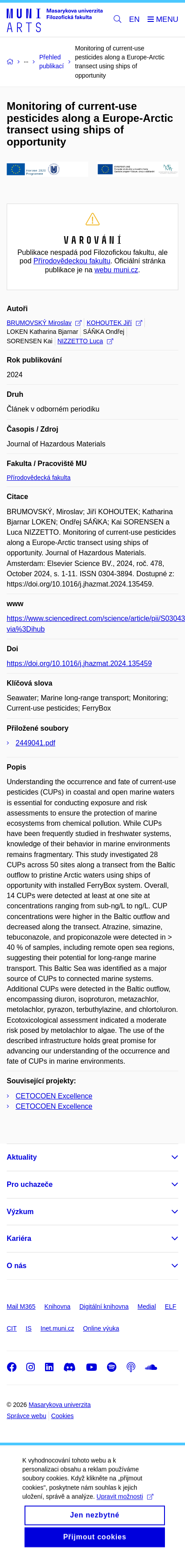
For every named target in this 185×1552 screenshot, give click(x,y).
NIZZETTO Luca (85, 341)
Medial (147, 1306)
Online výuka (101, 1328)
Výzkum (20, 1211)
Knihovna (57, 1306)
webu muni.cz (116, 270)
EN (134, 19)
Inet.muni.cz (57, 1328)
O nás (16, 1265)
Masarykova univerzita (59, 1404)
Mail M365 (21, 1306)
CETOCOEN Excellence (54, 1096)
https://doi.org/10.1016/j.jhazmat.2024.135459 (79, 663)
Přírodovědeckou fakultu (72, 261)
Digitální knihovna (104, 1306)
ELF (171, 1306)
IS (29, 1328)
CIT (12, 1328)
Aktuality (22, 1157)
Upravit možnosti (125, 1504)
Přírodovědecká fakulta (38, 477)
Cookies (62, 1415)
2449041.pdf (35, 743)
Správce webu (26, 1415)
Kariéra (19, 1238)
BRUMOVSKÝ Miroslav (44, 322)
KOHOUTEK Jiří (114, 322)
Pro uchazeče (30, 1184)
